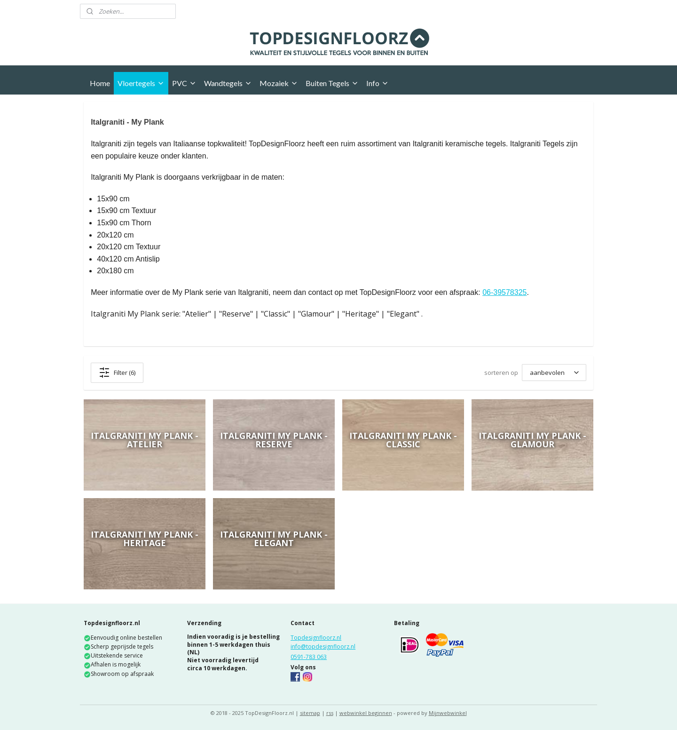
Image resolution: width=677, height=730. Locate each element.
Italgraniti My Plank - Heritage (144, 538)
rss (329, 712)
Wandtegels (228, 83)
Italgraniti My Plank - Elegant (274, 538)
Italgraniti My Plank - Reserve (274, 440)
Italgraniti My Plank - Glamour (532, 440)
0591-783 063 (309, 657)
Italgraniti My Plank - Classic (403, 440)
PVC (184, 83)
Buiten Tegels (332, 83)
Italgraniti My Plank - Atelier (144, 440)
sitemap (310, 712)
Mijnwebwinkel (448, 712)
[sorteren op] (554, 373)
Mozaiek (279, 83)
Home (100, 83)
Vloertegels (141, 83)
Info (377, 83)
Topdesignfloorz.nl (316, 638)
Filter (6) (117, 372)
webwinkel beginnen (365, 712)
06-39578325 (504, 292)
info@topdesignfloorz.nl (323, 647)
